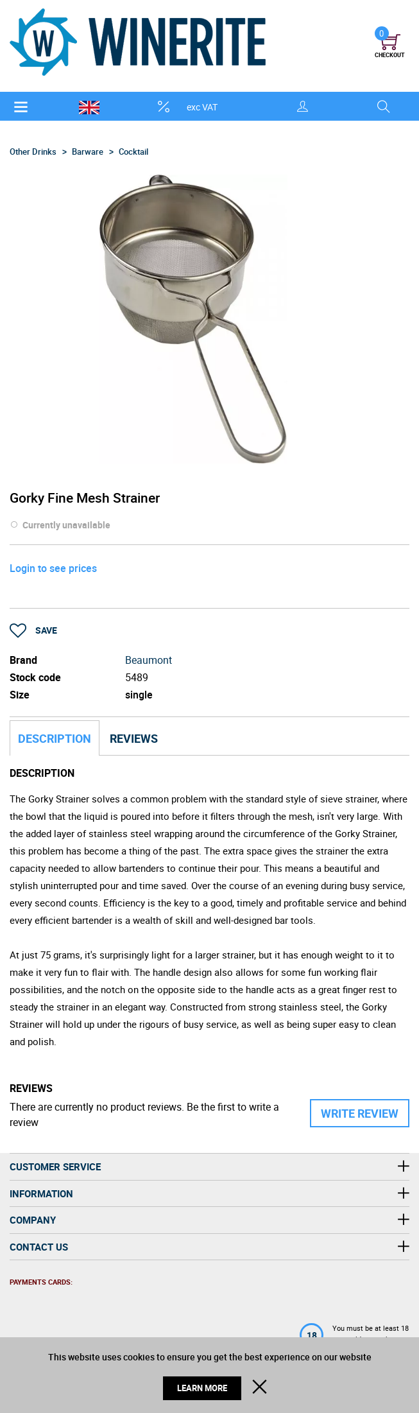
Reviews (134, 738)
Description (54, 738)
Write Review (359, 1113)
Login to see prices (53, 568)
